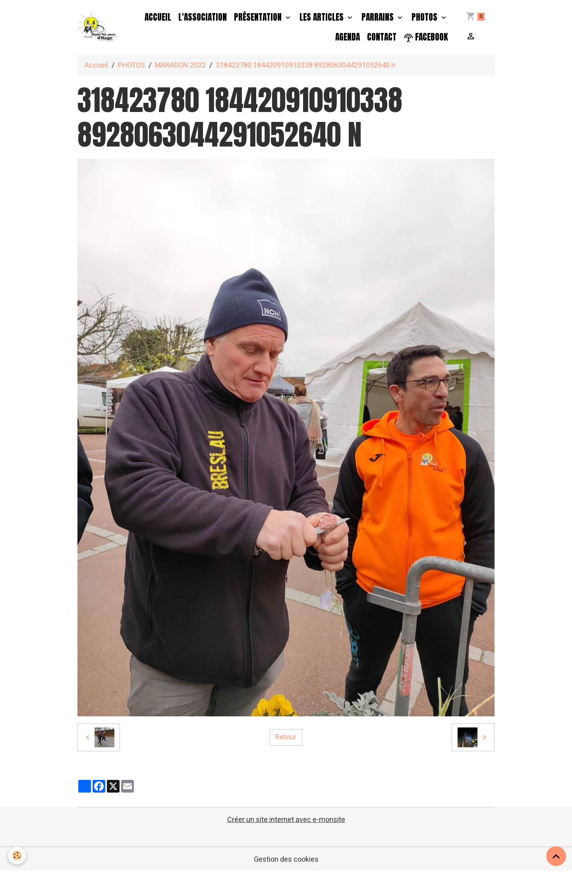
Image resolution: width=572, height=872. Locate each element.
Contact (381, 37)
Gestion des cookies (286, 859)
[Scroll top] (556, 856)
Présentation (259, 17)
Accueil (158, 17)
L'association (202, 17)
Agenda (347, 37)
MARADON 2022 (180, 65)
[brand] (98, 27)
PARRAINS (378, 17)
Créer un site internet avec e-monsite (286, 819)
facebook (426, 37)
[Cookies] (17, 855)
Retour (285, 737)
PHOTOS (425, 17)
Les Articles (323, 17)
